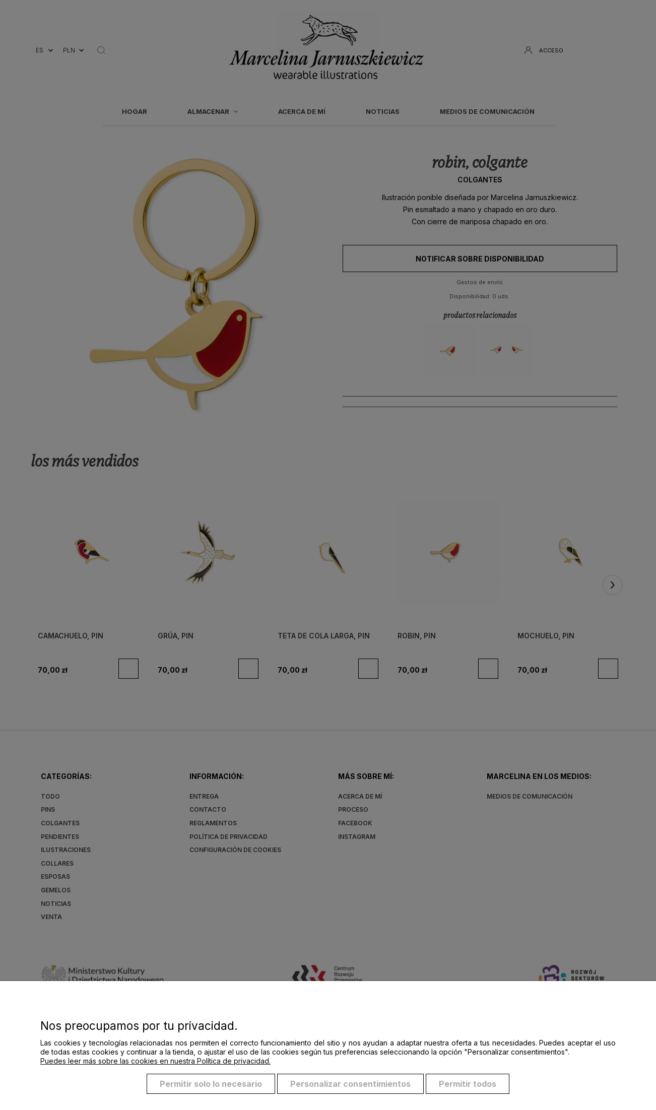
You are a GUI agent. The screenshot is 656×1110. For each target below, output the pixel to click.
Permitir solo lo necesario (211, 1084)
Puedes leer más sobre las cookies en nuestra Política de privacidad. (155, 1061)
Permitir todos (467, 1084)
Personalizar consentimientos (350, 1084)
